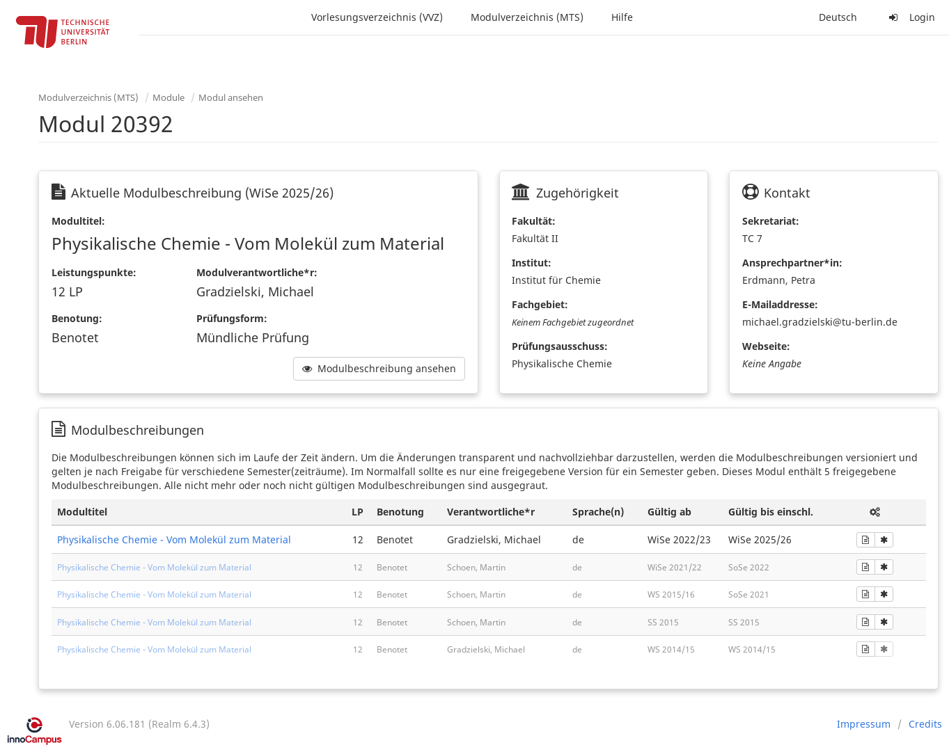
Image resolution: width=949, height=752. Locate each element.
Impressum (864, 723)
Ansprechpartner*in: (792, 262)
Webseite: (766, 346)
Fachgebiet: (540, 304)
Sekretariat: (770, 220)
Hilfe (622, 17)
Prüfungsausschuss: (560, 346)
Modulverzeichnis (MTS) (527, 17)
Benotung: (77, 318)
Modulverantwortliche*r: (256, 272)
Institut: (531, 262)
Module (168, 97)
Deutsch (838, 17)
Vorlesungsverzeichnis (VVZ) (377, 17)
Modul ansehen (230, 97)
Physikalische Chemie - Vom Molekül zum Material (174, 539)
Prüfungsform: (231, 318)
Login (910, 17)
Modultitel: (78, 220)
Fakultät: (534, 220)
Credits (925, 723)
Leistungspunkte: (94, 272)
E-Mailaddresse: (780, 304)
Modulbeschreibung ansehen (379, 368)
